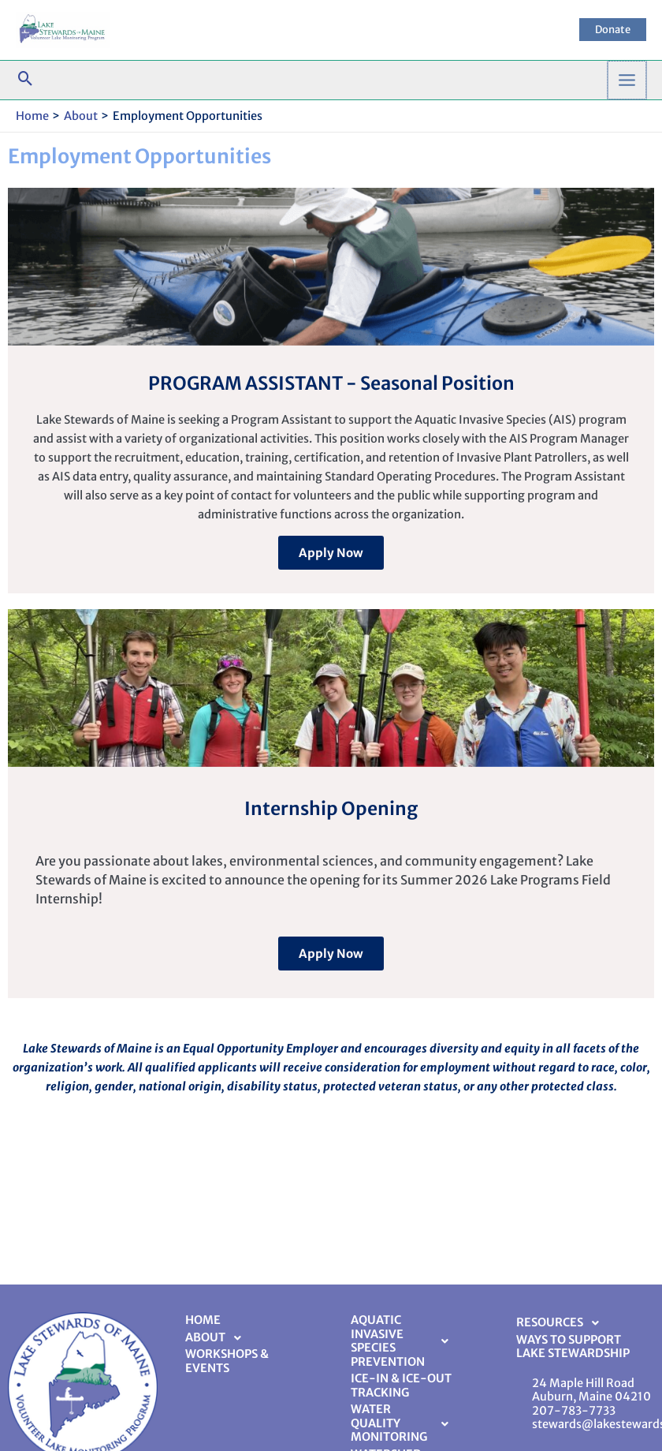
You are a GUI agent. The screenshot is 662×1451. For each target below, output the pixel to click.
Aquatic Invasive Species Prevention (404, 1341)
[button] (612, 29)
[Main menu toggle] (627, 80)
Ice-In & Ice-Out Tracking (401, 1385)
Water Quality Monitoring (404, 1423)
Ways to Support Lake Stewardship (573, 1347)
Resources (562, 1323)
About (217, 1338)
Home (203, 1320)
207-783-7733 (574, 1411)
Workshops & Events (227, 1361)
